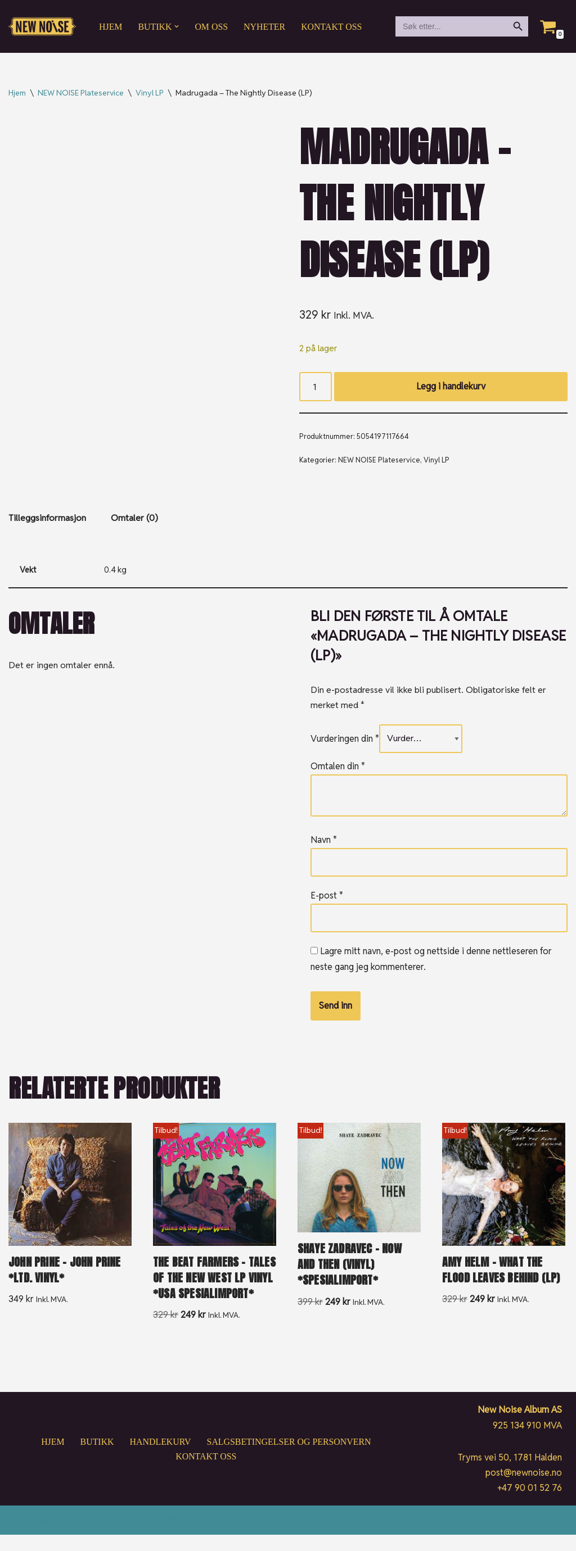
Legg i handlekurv (450, 387)
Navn (323, 841)
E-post (326, 897)
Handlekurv (160, 1458)
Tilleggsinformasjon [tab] (47, 519)
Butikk (96, 1458)
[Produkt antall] (315, 387)
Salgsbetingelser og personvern (289, 1458)
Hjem (111, 26)
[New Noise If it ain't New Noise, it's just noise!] (42, 27)
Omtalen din (337, 768)
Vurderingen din (344, 740)
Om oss (211, 26)
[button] (177, 26)
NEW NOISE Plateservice (81, 93)
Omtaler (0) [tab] (134, 519)
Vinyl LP (150, 93)
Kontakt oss (332, 26)
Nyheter (265, 26)
